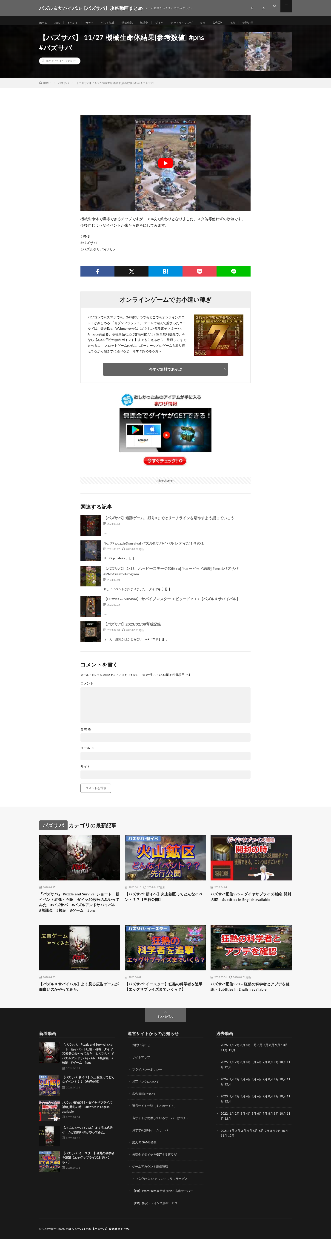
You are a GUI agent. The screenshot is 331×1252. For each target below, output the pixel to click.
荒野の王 (268, 23)
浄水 (251, 23)
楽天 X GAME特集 (145, 1156)
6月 (261, 1077)
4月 (250, 1060)
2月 (238, 1060)
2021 (224, 1144)
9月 (279, 1077)
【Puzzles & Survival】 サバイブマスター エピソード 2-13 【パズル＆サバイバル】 (171, 603)
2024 (224, 1094)
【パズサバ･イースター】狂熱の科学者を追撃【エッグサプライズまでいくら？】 (164, 1001)
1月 (232, 1060)
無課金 (154, 23)
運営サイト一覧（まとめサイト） (156, 1120)
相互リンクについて (146, 1096)
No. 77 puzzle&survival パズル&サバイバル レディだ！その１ (153, 547)
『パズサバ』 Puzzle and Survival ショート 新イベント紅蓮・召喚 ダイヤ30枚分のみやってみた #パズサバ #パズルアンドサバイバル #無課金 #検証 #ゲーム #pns (79, 911)
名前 (85, 734)
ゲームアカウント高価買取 (151, 1180)
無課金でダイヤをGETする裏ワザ (156, 1168)
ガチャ (94, 23)
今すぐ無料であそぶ (165, 374)
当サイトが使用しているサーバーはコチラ (162, 1132)
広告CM (235, 23)
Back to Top (165, 1032)
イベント (75, 23)
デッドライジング (196, 23)
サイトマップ (141, 1072)
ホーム (44, 23)
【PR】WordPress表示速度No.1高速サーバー (164, 1204)
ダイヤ (171, 23)
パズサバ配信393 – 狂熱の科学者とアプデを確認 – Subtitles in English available (251, 1001)
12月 (231, 1082)
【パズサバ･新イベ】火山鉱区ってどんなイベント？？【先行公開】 (164, 902)
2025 (224, 1077)
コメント (86, 687)
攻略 (59, 23)
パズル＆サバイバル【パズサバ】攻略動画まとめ (100, 1241)
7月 (267, 1077)
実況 (219, 23)
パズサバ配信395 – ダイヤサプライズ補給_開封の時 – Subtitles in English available (251, 902)
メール (87, 752)
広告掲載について (145, 1108)
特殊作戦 (135, 23)
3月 (244, 1060)
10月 (286, 1077)
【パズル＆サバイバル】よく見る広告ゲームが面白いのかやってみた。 (79, 1001)
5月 (255, 1077)
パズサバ (69, 65)
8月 (273, 1077)
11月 (224, 1082)
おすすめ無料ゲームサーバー (153, 1144)
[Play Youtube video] (165, 168)
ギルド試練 (114, 23)
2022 (224, 1128)
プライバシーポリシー (148, 1084)
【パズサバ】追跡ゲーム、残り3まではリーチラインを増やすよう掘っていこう (168, 522)
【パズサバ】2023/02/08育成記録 (132, 628)
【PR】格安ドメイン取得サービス (156, 1216)
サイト (85, 771)
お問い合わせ (141, 1060)
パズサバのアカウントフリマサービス (164, 1192)
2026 (224, 1060)
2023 (224, 1111)
